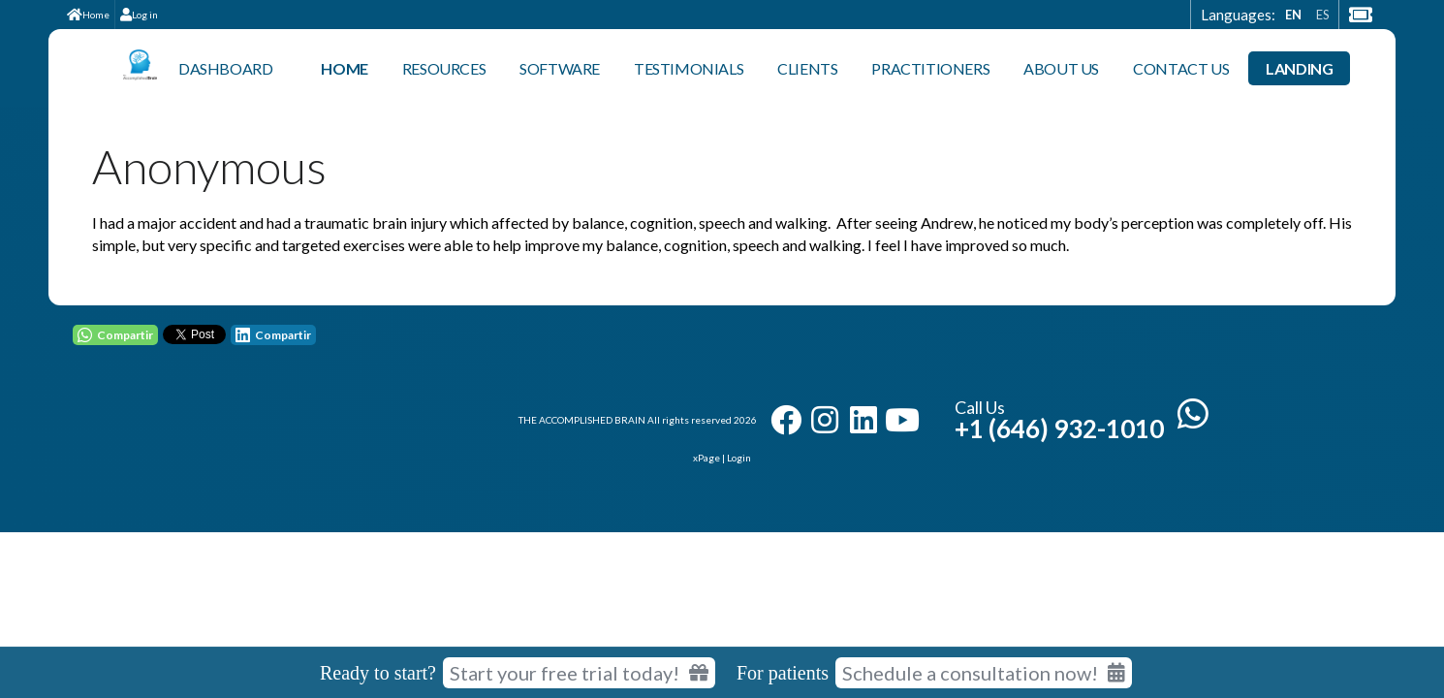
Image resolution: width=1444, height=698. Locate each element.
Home (88, 14)
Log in (139, 14)
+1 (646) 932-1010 (1059, 428)
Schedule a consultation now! (983, 672)
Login (739, 457)
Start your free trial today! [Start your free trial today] (579, 672)
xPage (707, 457)
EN (1293, 14)
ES (1322, 14)
